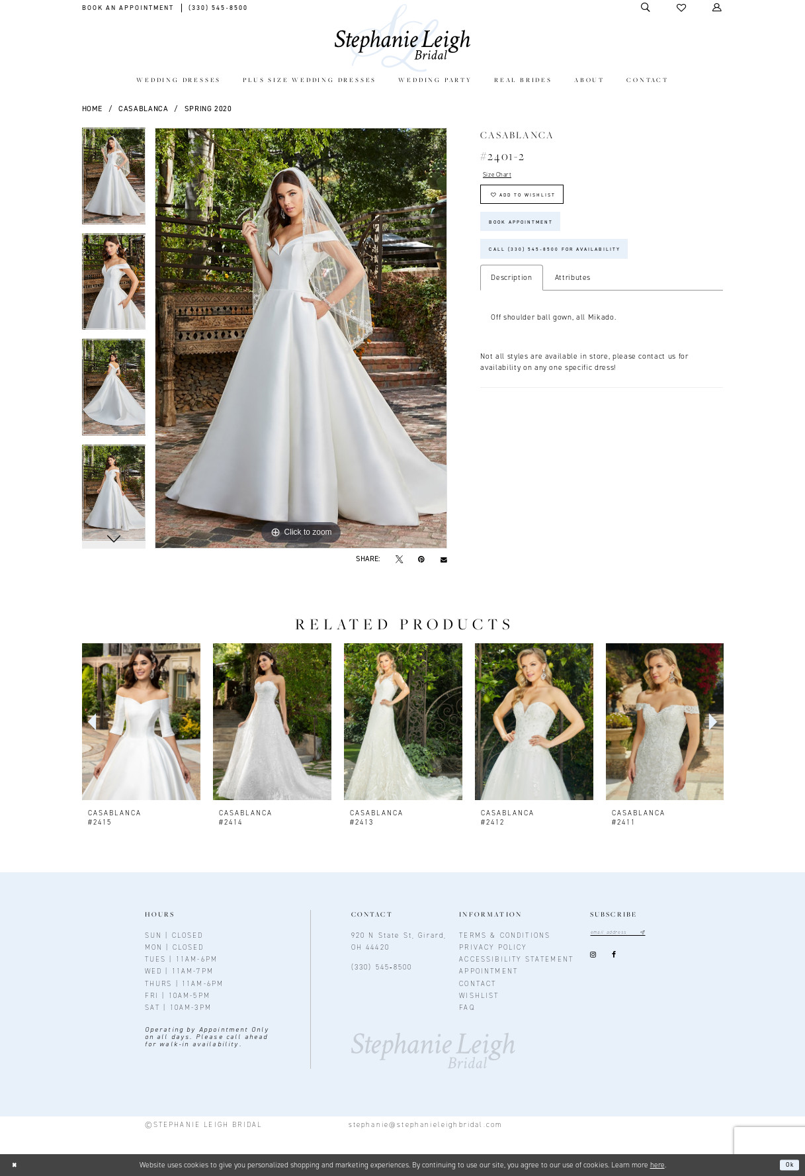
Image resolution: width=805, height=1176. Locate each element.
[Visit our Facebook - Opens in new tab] (613, 957)
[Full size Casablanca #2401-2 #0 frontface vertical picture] (300, 338)
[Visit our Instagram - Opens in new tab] (593, 957)
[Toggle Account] (718, 7)
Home (92, 108)
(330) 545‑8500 (382, 967)
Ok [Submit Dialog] (787, 1164)
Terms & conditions (504, 935)
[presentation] (141, 722)
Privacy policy (493, 947)
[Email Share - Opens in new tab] (444, 559)
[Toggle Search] (646, 7)
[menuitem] (178, 81)
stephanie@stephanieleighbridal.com (426, 1124)
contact (477, 983)
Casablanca (143, 108)
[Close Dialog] (16, 1165)
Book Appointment (531, 235)
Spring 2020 (208, 108)
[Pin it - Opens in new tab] (421, 559)
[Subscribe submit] (656, 933)
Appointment (488, 970)
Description (511, 299)
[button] (682, 8)
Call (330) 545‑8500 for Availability (574, 269)
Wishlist (479, 995)
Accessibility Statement (516, 959)
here (657, 1164)
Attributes (573, 299)
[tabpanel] (114, 181)
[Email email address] (625, 933)
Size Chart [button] (502, 176)
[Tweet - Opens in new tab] (399, 559)
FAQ (467, 1007)
